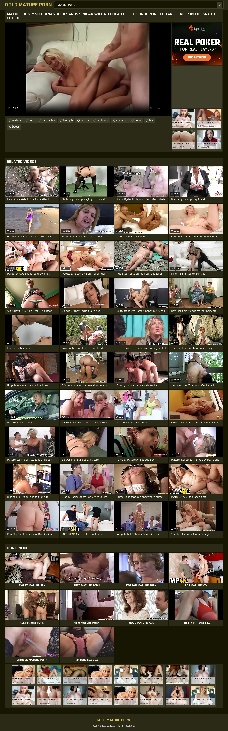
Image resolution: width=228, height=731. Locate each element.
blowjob (68, 120)
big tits (85, 120)
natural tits (48, 120)
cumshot (121, 120)
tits (151, 120)
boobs (16, 126)
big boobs (103, 120)
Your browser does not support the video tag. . (88, 69)
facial (138, 120)
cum (31, 120)
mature (16, 120)
